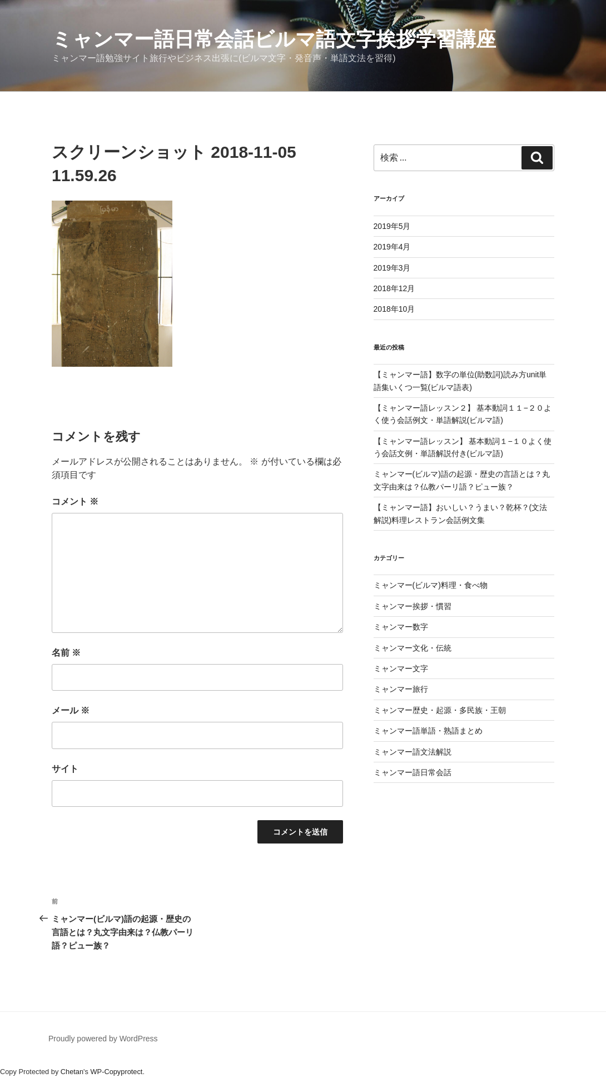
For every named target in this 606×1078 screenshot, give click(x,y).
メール (71, 710)
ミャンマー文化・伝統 (412, 647)
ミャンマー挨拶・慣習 (412, 606)
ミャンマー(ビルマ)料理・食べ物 (431, 585)
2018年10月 (394, 309)
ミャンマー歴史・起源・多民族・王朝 (440, 710)
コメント (75, 501)
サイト (65, 768)
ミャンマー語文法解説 (412, 751)
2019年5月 (392, 226)
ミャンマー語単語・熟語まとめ (428, 730)
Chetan (72, 1071)
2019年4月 (392, 246)
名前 (66, 652)
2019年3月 (392, 267)
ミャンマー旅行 (401, 689)
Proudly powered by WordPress (103, 1038)
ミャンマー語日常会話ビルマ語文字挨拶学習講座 (274, 39)
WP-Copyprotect (117, 1071)
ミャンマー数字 (401, 626)
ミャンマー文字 (401, 668)
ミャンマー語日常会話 (412, 772)
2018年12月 (394, 288)
